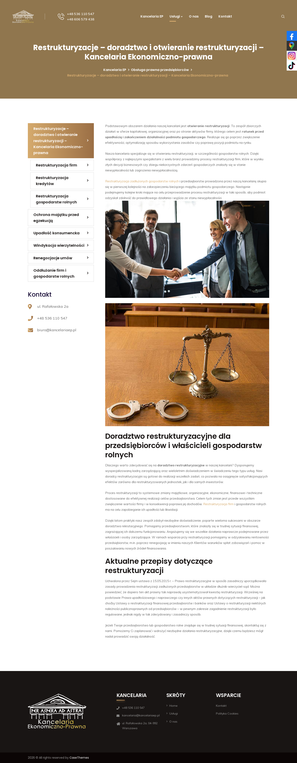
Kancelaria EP (151, 16)
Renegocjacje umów (52, 258)
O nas (194, 16)
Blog (208, 16)
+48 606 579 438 (80, 19)
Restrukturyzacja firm (218, 504)
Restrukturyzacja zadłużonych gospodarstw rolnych (142, 181)
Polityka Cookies (227, 713)
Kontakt (225, 16)
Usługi (175, 16)
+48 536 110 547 (80, 14)
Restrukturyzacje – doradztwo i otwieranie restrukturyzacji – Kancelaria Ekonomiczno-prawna (58, 140)
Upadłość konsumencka (56, 233)
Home (173, 706)
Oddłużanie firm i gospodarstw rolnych (53, 273)
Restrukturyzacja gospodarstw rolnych (56, 199)
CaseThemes (79, 758)
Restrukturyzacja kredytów (52, 180)
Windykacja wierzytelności (58, 245)
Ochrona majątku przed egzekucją (56, 217)
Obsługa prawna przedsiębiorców (160, 69)
